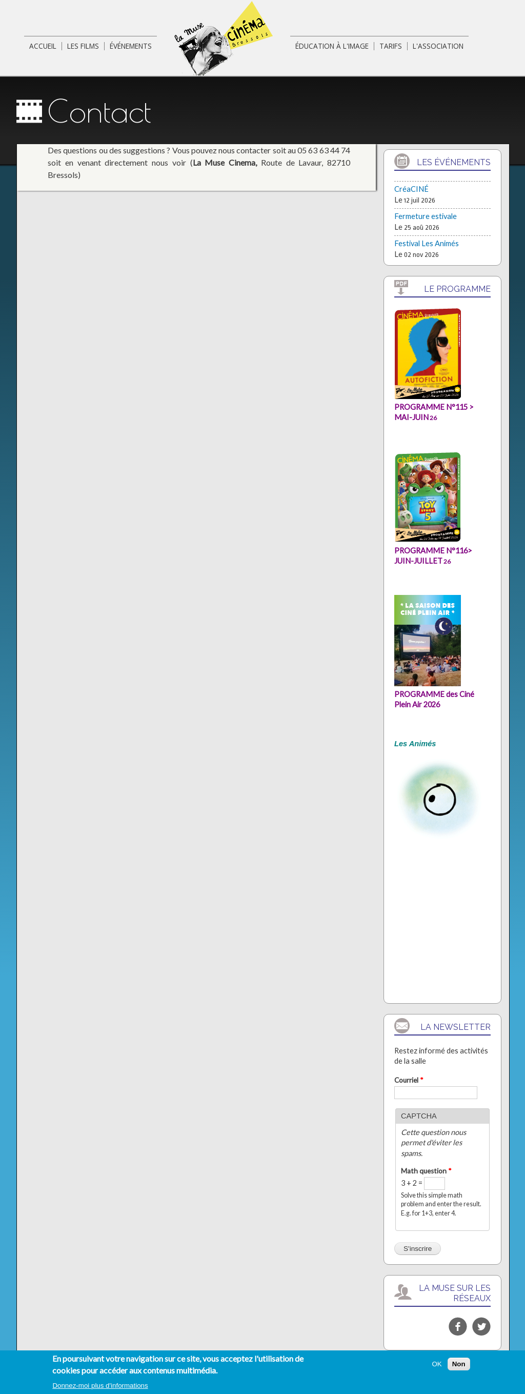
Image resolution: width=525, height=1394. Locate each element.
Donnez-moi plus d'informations (100, 1388)
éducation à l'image (332, 46)
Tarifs (390, 46)
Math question (426, 1171)
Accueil (42, 46)
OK (436, 1366)
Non (459, 1366)
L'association (438, 46)
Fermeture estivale (425, 216)
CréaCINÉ (411, 189)
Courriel (408, 1080)
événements (131, 46)
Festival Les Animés (426, 243)
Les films (83, 46)
